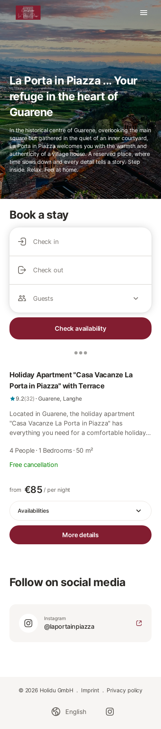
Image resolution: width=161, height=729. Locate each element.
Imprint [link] (90, 690)
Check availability (80, 328)
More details (80, 535)
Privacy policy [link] (124, 690)
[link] (80, 386)
